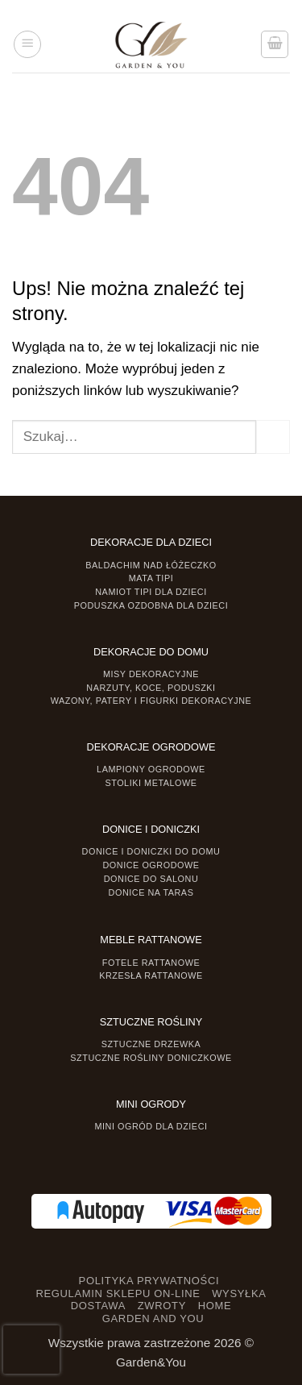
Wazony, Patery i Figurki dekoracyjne (151, 700)
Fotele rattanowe (151, 962)
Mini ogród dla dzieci (150, 1126)
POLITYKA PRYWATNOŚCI (149, 1281)
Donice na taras (151, 892)
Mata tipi (151, 578)
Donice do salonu (151, 879)
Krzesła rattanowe (151, 975)
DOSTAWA (98, 1306)
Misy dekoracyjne (151, 674)
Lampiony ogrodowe (151, 769)
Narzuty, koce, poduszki (150, 687)
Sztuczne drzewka (151, 1044)
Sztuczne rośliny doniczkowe (150, 1058)
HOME (215, 1306)
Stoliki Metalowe (151, 783)
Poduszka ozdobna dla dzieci (151, 605)
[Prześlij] (273, 437)
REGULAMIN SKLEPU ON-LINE (117, 1293)
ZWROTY (162, 1306)
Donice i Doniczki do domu (151, 851)
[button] (27, 44)
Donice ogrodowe (150, 865)
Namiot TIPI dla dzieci (150, 592)
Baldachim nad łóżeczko (150, 565)
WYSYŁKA (239, 1293)
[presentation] (31, 1349)
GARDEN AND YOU (153, 1318)
